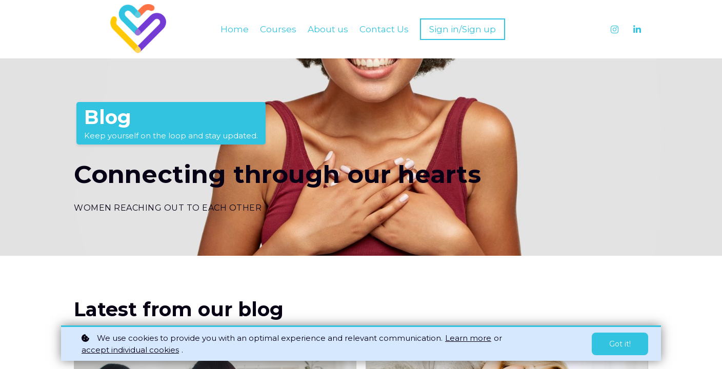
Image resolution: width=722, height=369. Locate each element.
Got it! (620, 343)
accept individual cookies (130, 350)
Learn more (468, 338)
